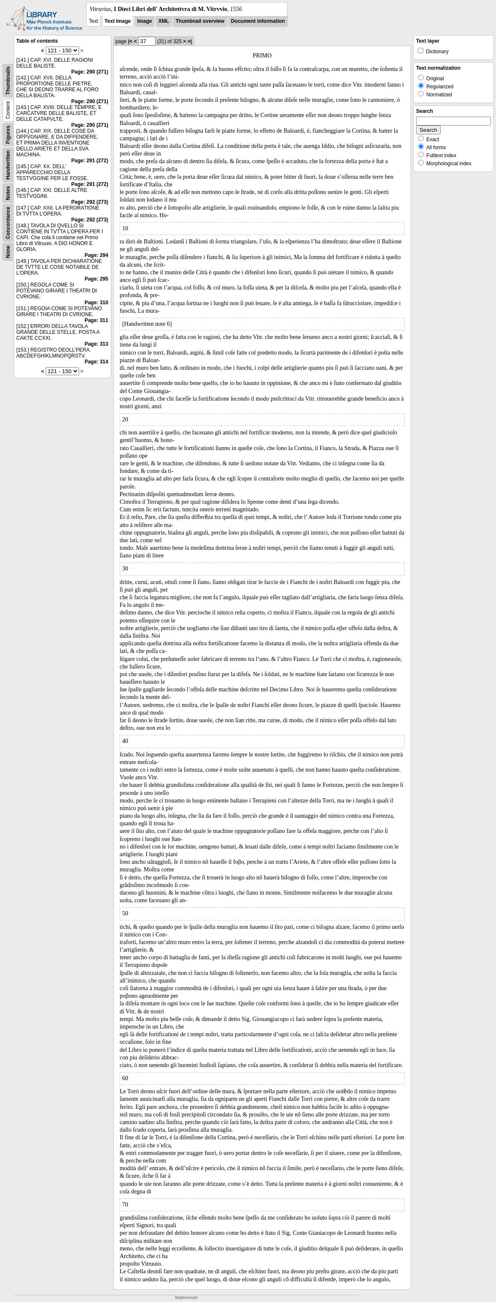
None (8, 252)
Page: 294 (96, 255)
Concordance (8, 223)
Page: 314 (96, 362)
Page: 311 (96, 320)
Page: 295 (96, 279)
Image (144, 21)
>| (189, 41)
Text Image (117, 21)
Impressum (186, 1297)
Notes (8, 193)
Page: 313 (96, 344)
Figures (8, 135)
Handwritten (8, 165)
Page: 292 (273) (89, 202)
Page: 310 (96, 303)
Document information (258, 21)
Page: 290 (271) (89, 72)
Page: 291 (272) (89, 161)
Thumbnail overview (199, 21)
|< (130, 41)
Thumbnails (8, 80)
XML (164, 21)
